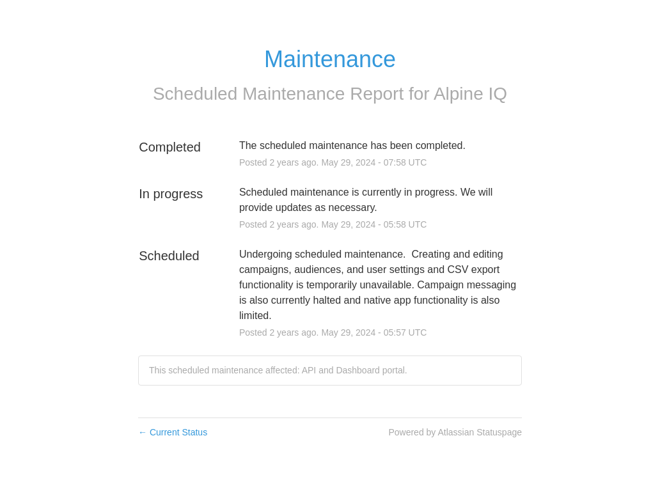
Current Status (172, 432)
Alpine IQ (470, 94)
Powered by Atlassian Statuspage (455, 432)
